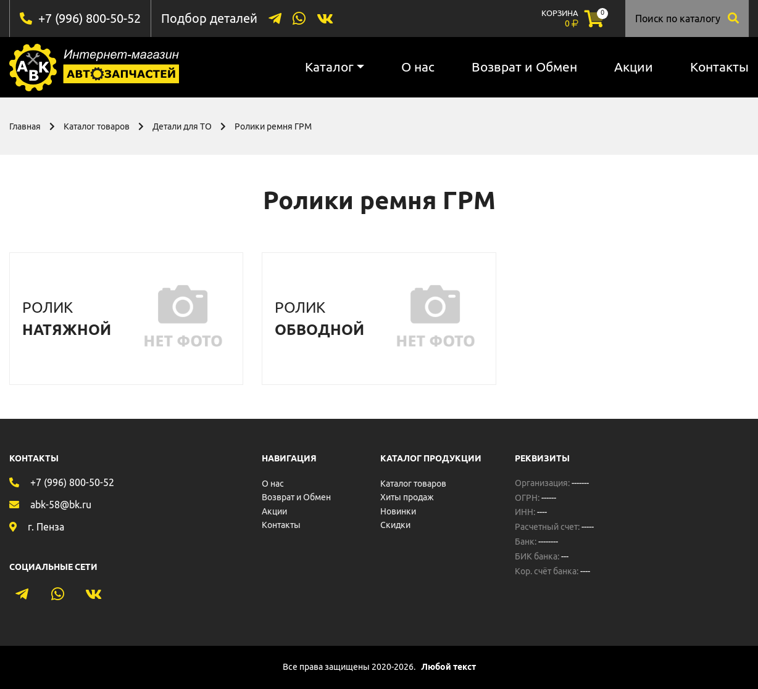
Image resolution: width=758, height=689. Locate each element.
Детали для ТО (182, 126)
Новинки (398, 511)
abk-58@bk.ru (60, 504)
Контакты (719, 66)
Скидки (395, 525)
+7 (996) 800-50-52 (89, 18)
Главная (25, 126)
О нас (418, 66)
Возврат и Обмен (524, 66)
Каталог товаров (97, 126)
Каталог (329, 66)
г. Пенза (46, 526)
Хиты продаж (407, 497)
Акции (633, 66)
